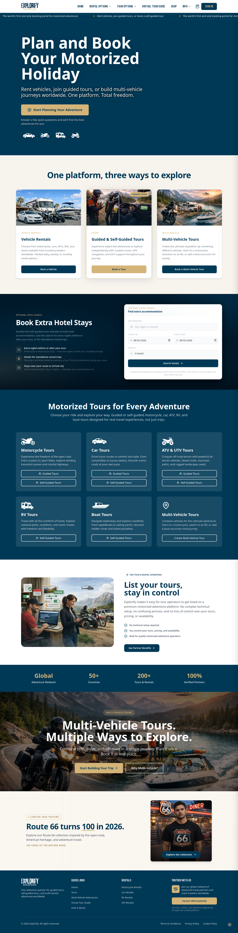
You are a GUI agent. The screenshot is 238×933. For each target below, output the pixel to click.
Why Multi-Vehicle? (144, 768)
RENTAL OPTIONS (100, 6)
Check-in (133, 334)
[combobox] (173, 327)
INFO (187, 6)
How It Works (78, 907)
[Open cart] (197, 6)
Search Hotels (173, 363)
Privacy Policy (192, 923)
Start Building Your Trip (99, 768)
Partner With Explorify (194, 900)
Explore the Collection (181, 854)
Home (74, 887)
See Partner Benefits (142, 648)
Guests (132, 348)
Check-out (180, 334)
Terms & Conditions (170, 923)
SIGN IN (209, 6)
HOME (80, 6)
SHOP (174, 6)
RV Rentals (127, 897)
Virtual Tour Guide (80, 902)
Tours (74, 892)
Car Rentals (128, 892)
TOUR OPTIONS (126, 6)
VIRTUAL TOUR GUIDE (153, 6)
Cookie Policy (210, 923)
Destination (135, 321)
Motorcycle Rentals (132, 887)
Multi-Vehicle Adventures (84, 897)
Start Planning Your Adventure (55, 110)
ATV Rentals (128, 902)
